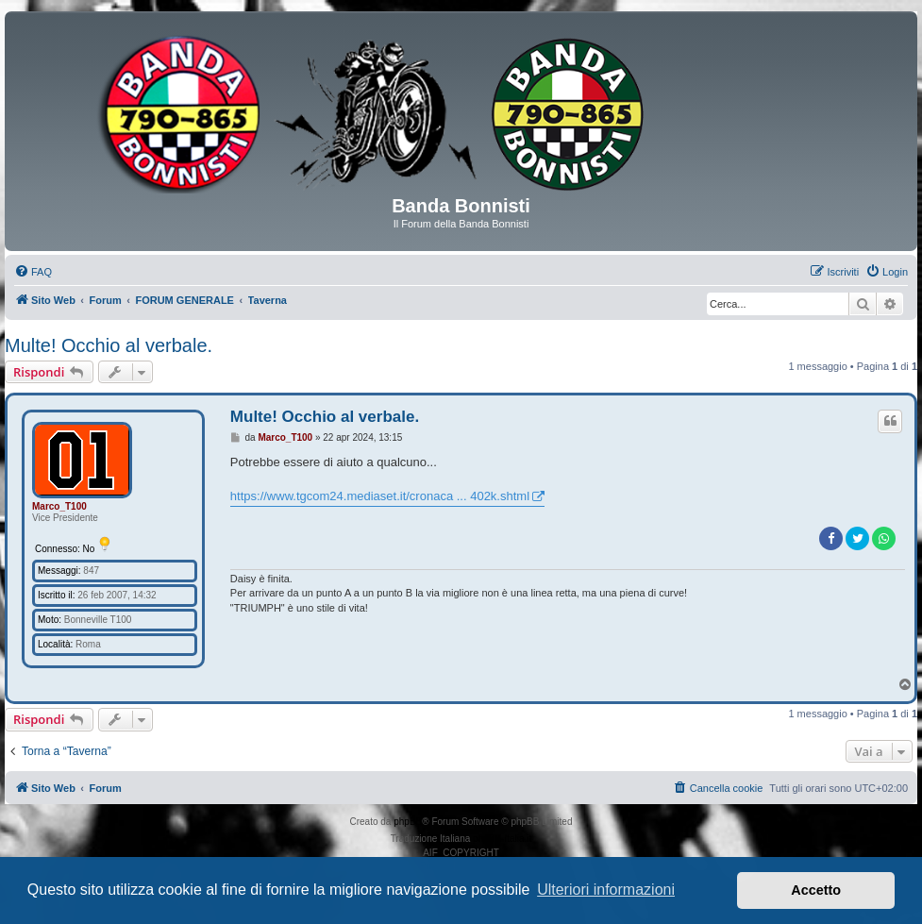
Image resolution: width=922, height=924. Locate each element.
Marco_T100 (59, 506)
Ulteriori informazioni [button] (606, 890)
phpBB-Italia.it (502, 838)
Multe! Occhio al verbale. (108, 345)
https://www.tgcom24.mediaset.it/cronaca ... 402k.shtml (379, 496)
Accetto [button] (816, 890)
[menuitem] (33, 271)
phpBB (408, 821)
